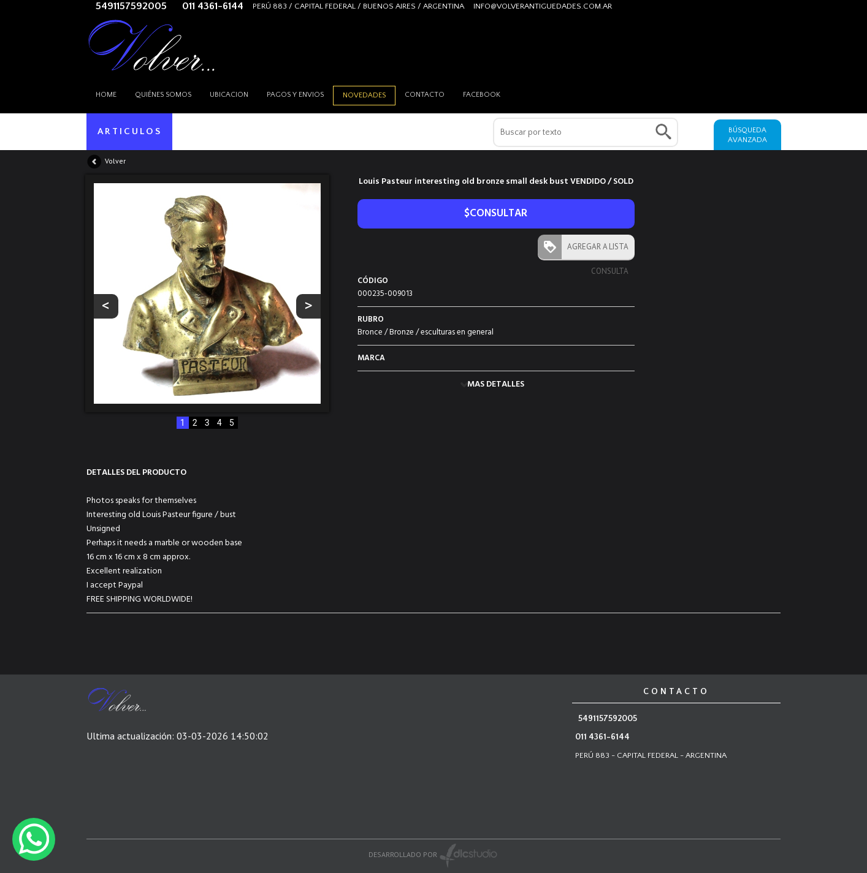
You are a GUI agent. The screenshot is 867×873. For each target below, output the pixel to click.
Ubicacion (229, 95)
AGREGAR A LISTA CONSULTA (595, 250)
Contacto (425, 95)
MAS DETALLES (495, 384)
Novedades (364, 95)
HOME (106, 95)
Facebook (481, 95)
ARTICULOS (129, 131)
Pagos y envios (295, 95)
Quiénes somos (163, 95)
